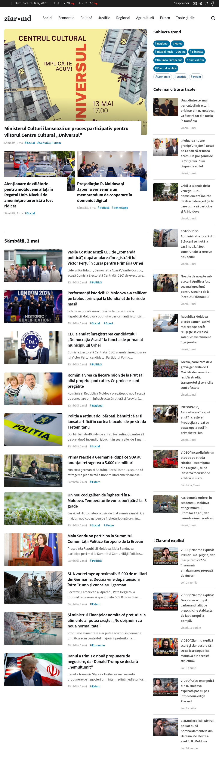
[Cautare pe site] (213, 18)
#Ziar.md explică (168, 541)
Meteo (177, 43)
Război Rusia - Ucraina (170, 51)
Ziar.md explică (166, 68)
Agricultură (145, 18)
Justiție (104, 18)
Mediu (196, 76)
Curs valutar (195, 60)
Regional (123, 18)
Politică (86, 18)
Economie (66, 18)
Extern (165, 18)
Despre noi (181, 3)
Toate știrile (185, 18)
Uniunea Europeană (168, 60)
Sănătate (196, 51)
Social (47, 18)
